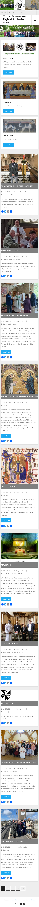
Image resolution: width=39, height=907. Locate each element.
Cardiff (5, 574)
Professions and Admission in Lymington (18, 762)
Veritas (5, 712)
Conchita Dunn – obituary (12, 841)
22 (18, 888)
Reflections (6, 565)
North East (10, 652)
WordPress (31, 900)
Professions (19, 195)
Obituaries (6, 850)
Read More (8, 72)
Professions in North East (12, 644)
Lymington (6, 771)
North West (15, 574)
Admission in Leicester (10, 251)
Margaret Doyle (20, 256)
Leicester (5, 259)
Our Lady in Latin (8, 486)
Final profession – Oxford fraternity (17, 186)
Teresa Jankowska (21, 192)
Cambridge (6, 324)
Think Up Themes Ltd (15, 900)
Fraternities (6, 195)
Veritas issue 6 (7, 703)
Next (23, 888)
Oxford (13, 195)
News (10, 259)
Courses (5, 405)
